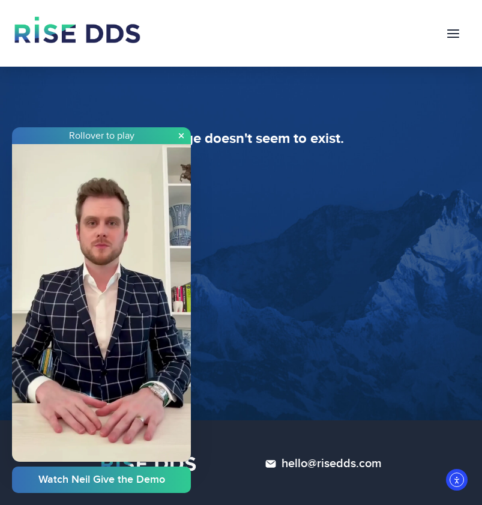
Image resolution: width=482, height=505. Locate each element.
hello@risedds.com (332, 464)
